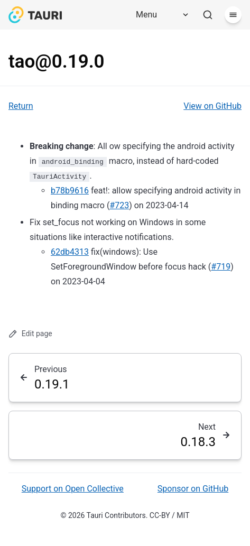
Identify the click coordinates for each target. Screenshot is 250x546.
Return (20, 106)
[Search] (207, 14)
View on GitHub (212, 106)
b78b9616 (70, 191)
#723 (119, 205)
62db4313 (70, 252)
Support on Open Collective (73, 489)
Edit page (30, 333)
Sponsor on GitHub (193, 489)
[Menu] (158, 14)
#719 (220, 267)
